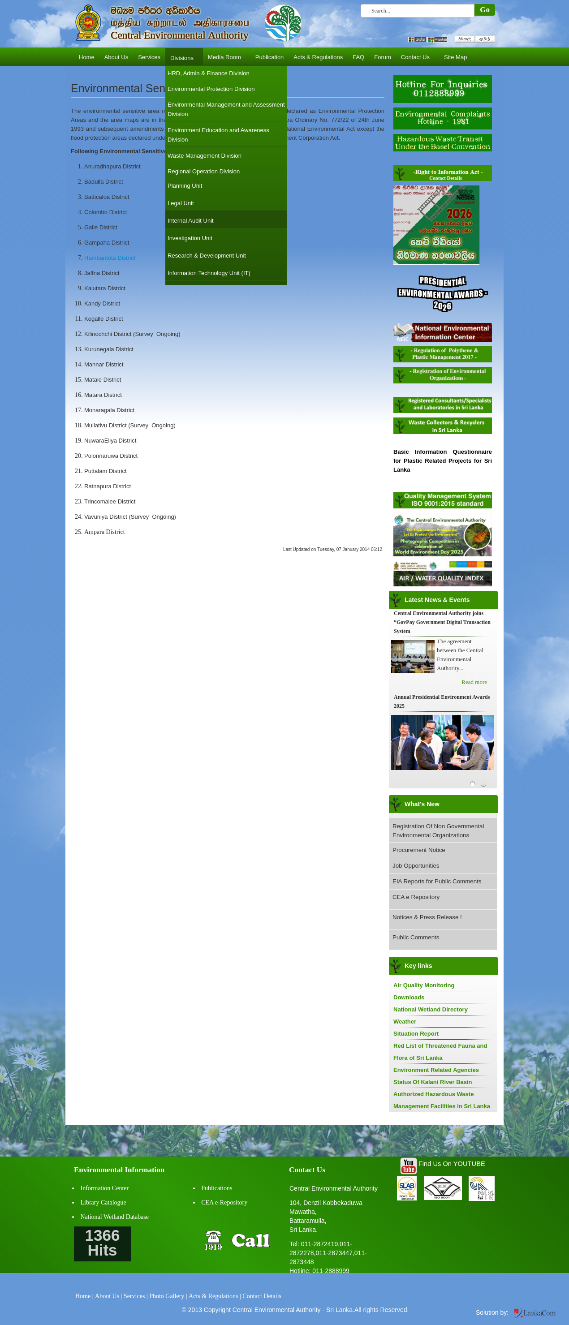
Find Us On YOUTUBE (451, 1163)
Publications (216, 1188)
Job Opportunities (415, 865)
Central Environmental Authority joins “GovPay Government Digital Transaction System (442, 622)
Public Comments (415, 937)
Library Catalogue (103, 1202)
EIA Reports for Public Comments (437, 881)
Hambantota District (109, 257)
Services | (136, 1296)
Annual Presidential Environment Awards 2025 (442, 701)
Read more (474, 682)
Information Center (105, 1188)
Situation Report (416, 1033)
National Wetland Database (115, 1216)
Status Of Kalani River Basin (432, 1082)
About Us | (108, 1296)
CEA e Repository (416, 897)
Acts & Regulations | (215, 1296)
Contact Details (261, 1296)
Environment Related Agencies (436, 1070)
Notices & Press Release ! (427, 917)
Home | (84, 1296)
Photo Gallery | (168, 1296)
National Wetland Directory (430, 1009)
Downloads (408, 997)
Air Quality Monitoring (424, 985)
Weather (404, 1021)
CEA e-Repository (224, 1202)
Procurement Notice (418, 850)
